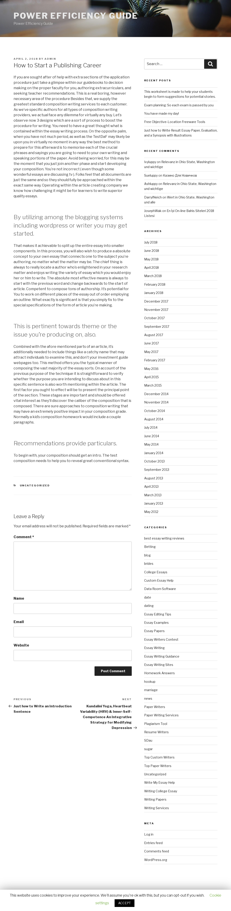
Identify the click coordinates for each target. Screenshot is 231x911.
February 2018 (154, 284)
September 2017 (156, 326)
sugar (148, 749)
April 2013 (151, 486)
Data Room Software (160, 589)
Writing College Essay (160, 791)
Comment (24, 537)
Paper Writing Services (161, 715)
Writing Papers (155, 799)
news (148, 698)
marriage (151, 690)
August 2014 (153, 419)
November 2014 (156, 402)
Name (19, 598)
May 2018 (151, 259)
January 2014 (153, 453)
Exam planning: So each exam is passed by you (179, 105)
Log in (148, 834)
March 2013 (153, 495)
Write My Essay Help (159, 782)
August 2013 (153, 478)
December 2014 (156, 394)
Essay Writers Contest (161, 639)
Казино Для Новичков (180, 175)
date (147, 597)
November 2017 (156, 310)
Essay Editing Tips (157, 614)
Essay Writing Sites (158, 665)
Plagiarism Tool (155, 724)
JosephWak (153, 211)
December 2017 (156, 301)
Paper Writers (154, 707)
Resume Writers (156, 732)
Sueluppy (151, 175)
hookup (149, 681)
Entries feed (153, 843)
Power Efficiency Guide (76, 16)
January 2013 (153, 503)
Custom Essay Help (158, 580)
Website (21, 645)
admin (50, 58)
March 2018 (153, 276)
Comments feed (156, 851)
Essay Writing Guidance (161, 656)
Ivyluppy (150, 162)
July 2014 (150, 427)
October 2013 (154, 461)
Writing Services (156, 808)
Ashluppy (151, 184)
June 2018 (151, 251)
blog (147, 555)
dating (149, 606)
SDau (148, 740)
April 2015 (151, 377)
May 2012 (151, 512)
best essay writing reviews (164, 538)
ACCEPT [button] (124, 903)
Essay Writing (154, 648)
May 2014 (151, 444)
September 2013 (156, 469)
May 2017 (151, 352)
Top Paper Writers (157, 766)
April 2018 (151, 267)
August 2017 (153, 335)
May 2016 (151, 369)
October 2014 (154, 411)
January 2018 (153, 293)
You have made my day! (161, 113)
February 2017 (154, 360)
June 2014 (151, 436)
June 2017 (151, 343)
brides (148, 563)
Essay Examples (156, 622)
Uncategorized (35, 485)
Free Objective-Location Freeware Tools (174, 122)
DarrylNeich (153, 197)
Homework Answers (159, 673)
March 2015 (153, 385)
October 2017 (154, 318)
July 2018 (150, 242)
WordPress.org (155, 860)
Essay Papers (154, 631)
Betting (150, 547)
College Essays (155, 572)
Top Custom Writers (159, 757)
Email (19, 622)
